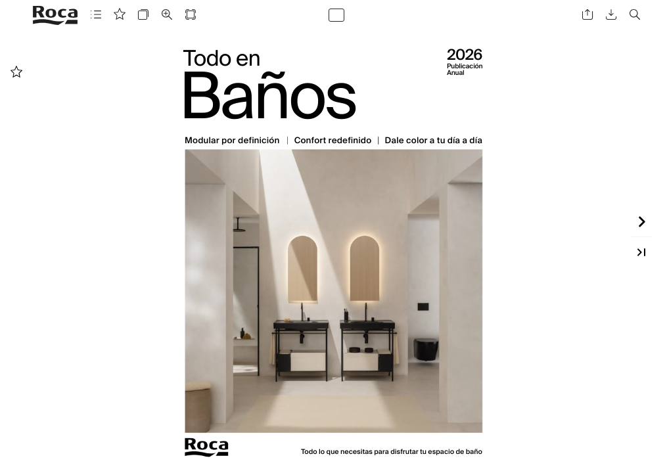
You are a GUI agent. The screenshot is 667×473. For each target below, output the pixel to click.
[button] (96, 15)
